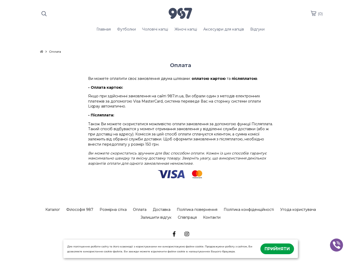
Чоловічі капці (155, 29)
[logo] (180, 14)
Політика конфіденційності (249, 209)
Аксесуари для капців (223, 29)
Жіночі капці (185, 29)
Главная (103, 29)
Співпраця (187, 217)
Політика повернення (197, 209)
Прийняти (277, 248)
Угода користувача (298, 209)
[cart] (313, 13)
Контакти (212, 217)
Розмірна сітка (113, 209)
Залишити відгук (156, 217)
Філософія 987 (79, 209)
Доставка (161, 209)
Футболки (126, 29)
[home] (41, 51)
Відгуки (257, 29)
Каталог (52, 209)
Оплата (139, 209)
